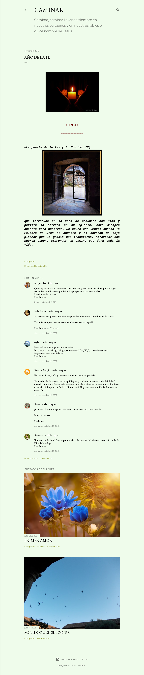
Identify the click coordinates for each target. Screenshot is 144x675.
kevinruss (81, 665)
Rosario (38, 435)
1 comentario (43, 638)
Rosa (37, 404)
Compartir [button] (29, 261)
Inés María (40, 311)
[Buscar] (118, 9)
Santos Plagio (42, 370)
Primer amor (38, 540)
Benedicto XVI (40, 266)
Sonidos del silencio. (47, 632)
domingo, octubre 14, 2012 (46, 426)
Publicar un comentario (38, 458)
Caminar (49, 10)
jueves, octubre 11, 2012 (45, 302)
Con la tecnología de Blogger (72, 659)
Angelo (38, 283)
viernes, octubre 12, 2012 (45, 333)
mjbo (37, 342)
